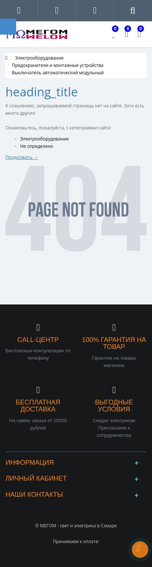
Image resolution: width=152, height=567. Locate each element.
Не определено (36, 146)
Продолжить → (22, 157)
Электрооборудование (39, 58)
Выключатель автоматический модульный (58, 72)
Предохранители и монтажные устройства (58, 65)
